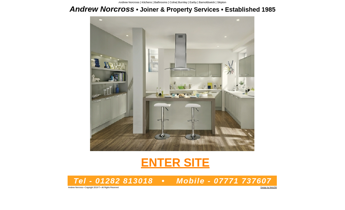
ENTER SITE (175, 162)
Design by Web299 (268, 187)
